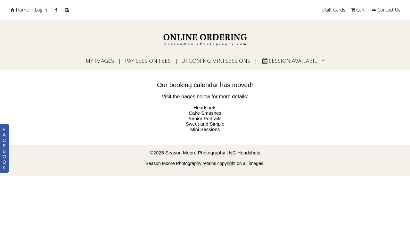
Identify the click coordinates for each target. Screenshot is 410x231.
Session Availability (292, 60)
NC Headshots (244, 152)
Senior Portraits (204, 118)
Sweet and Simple (205, 124)
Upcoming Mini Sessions (216, 60)
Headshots (205, 107)
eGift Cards (333, 10)
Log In (41, 10)
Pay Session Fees (148, 60)
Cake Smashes (205, 113)
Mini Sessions (205, 129)
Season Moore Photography (195, 152)
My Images (100, 60)
